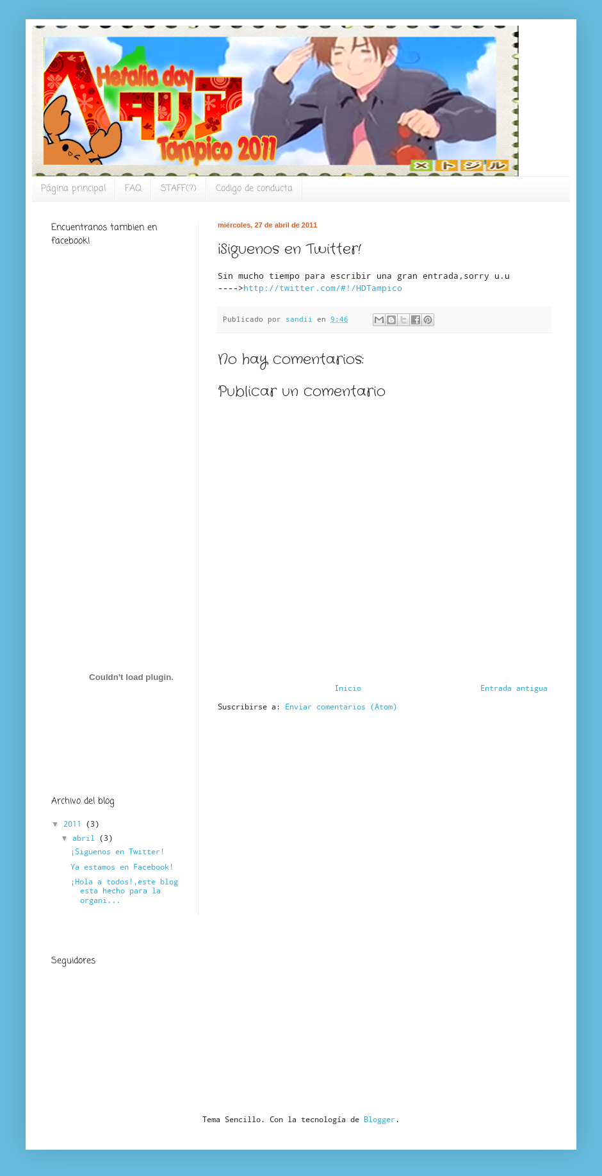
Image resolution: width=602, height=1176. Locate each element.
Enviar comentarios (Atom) (341, 706)
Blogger (379, 1119)
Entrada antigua (514, 688)
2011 (74, 823)
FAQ (133, 188)
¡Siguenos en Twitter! (117, 851)
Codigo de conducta (254, 188)
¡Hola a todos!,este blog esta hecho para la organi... (124, 890)
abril (85, 837)
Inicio (347, 688)
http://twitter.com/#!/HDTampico (322, 288)
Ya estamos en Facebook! (122, 866)
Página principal (73, 188)
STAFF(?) (179, 188)
